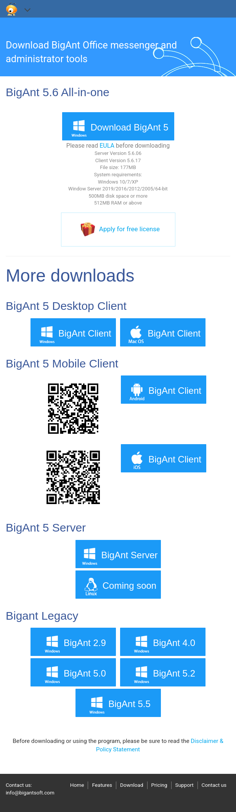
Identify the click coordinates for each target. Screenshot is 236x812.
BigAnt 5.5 (118, 704)
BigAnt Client (73, 334)
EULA (107, 145)
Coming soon (118, 586)
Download (131, 785)
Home (77, 785)
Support (184, 785)
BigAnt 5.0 (73, 674)
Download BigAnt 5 (117, 128)
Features (102, 785)
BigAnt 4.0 (162, 643)
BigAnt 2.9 (73, 643)
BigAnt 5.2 (162, 674)
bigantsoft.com (12, 9)
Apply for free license (129, 229)
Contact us (214, 785)
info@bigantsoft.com (30, 792)
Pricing (159, 785)
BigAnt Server (117, 556)
